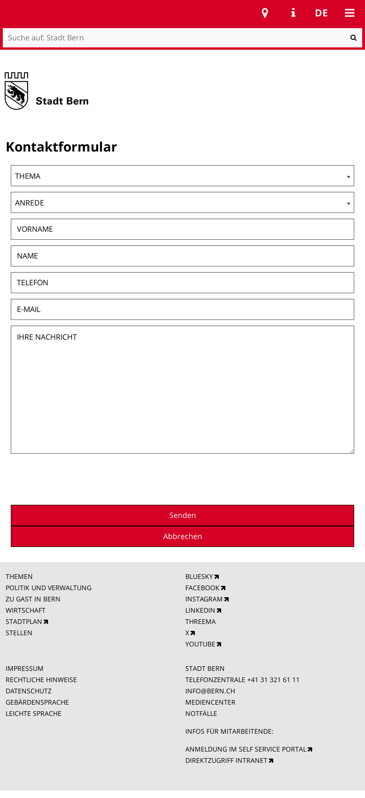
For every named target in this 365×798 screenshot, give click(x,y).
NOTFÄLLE (201, 713)
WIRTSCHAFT (26, 610)
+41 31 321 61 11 (273, 679)
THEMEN (19, 576)
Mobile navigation (349, 12)
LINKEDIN (200, 610)
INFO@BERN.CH (210, 690)
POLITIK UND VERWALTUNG (48, 587)
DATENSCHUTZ (29, 690)
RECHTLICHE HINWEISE (41, 679)
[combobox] (182, 176)
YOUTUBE (200, 643)
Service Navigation (293, 12)
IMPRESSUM (25, 668)
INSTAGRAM (204, 598)
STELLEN (19, 632)
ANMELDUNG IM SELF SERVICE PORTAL (245, 749)
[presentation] (283, 478)
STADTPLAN (24, 621)
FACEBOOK (202, 587)
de (321, 12)
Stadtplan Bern (265, 12)
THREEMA (200, 621)
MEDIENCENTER (210, 702)
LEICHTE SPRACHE (33, 713)
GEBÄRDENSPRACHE (37, 702)
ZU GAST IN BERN (33, 598)
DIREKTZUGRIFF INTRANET (226, 760)
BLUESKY (199, 576)
